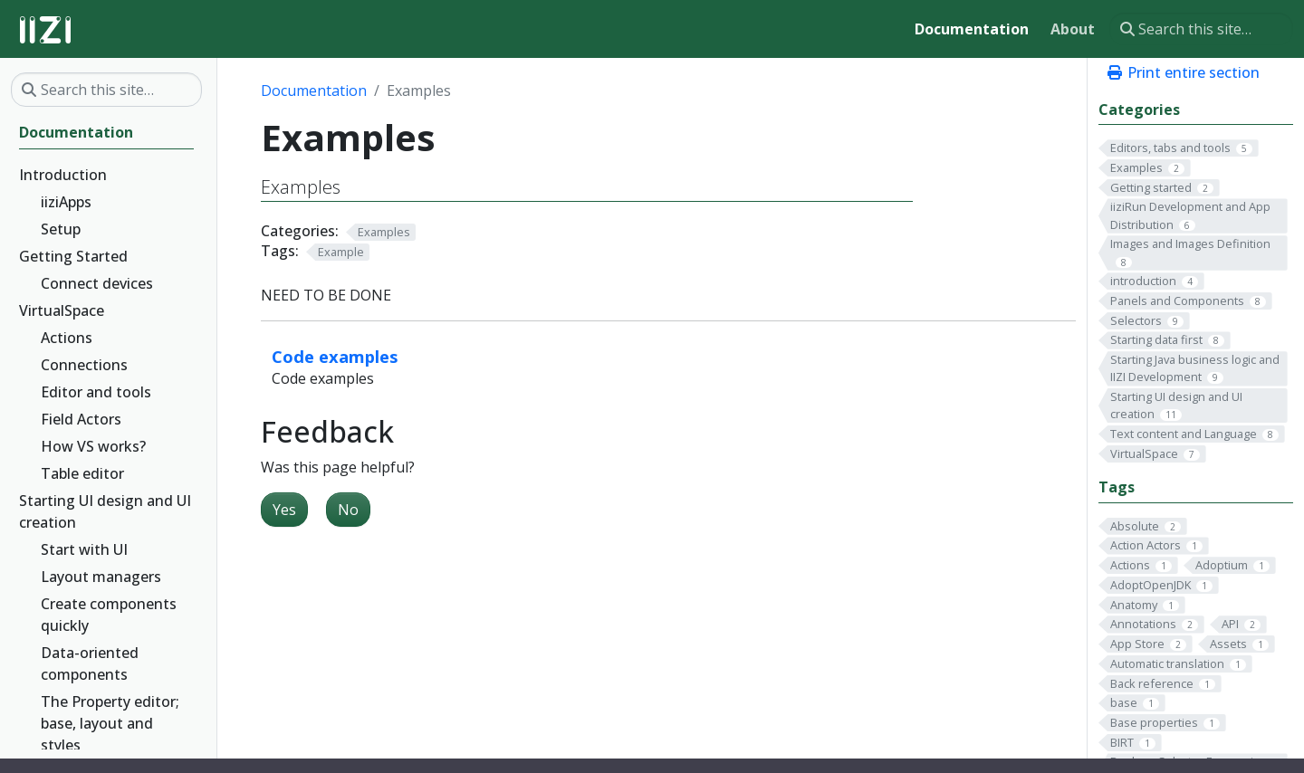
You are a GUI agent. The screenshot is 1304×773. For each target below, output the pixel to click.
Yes (284, 510)
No (348, 510)
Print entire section (1183, 72)
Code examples (335, 356)
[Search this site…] (1201, 29)
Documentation (314, 90)
